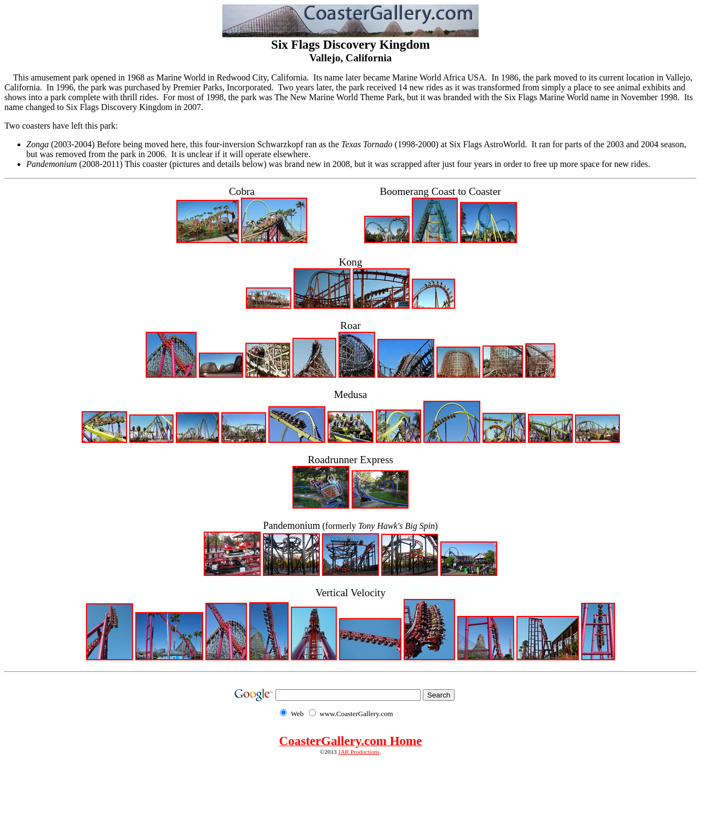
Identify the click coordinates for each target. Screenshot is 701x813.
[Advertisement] (350, 779)
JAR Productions (359, 751)
